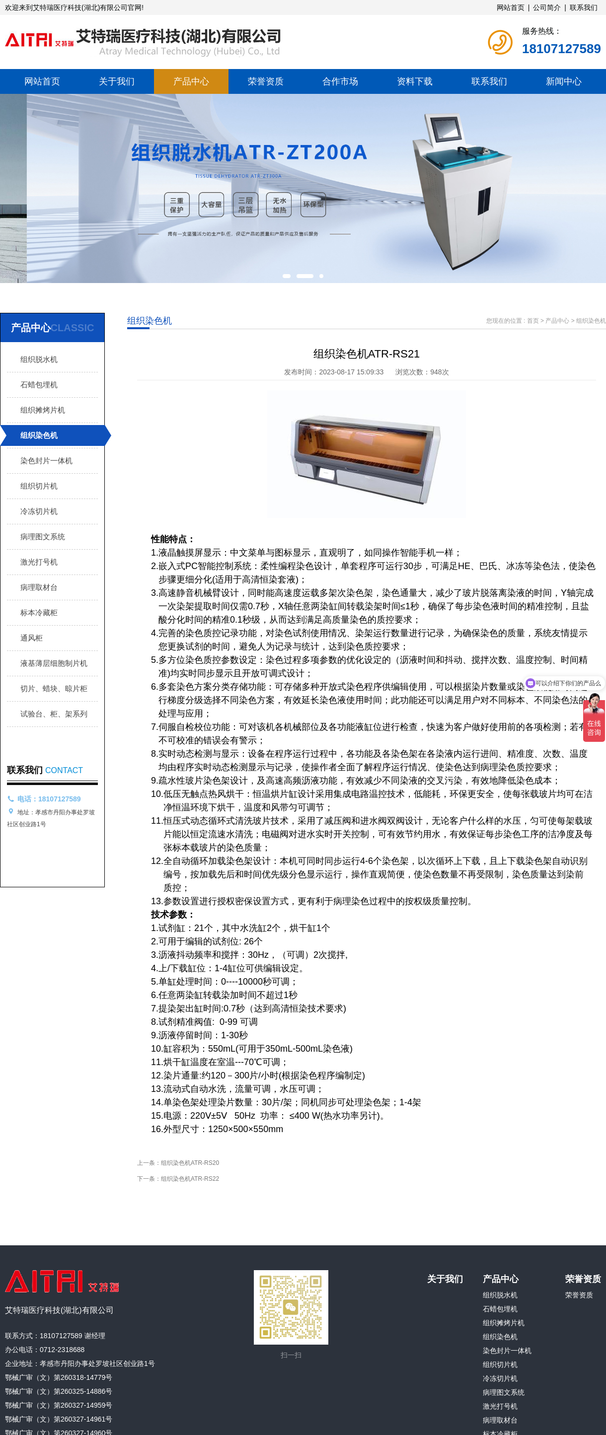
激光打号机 (39, 562)
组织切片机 (39, 486)
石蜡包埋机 (39, 384)
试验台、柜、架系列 (53, 714)
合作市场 (340, 81)
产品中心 (191, 81)
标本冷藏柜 (39, 612)
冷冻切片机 (39, 511)
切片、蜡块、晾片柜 (53, 688)
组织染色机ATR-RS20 (190, 1162)
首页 (533, 320)
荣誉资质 (266, 81)
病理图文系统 (42, 536)
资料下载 (415, 81)
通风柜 (31, 638)
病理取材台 (39, 587)
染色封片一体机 (46, 460)
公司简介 (547, 7)
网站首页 (511, 7)
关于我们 (117, 81)
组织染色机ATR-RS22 (190, 1178)
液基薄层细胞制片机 (53, 663)
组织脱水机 (39, 359)
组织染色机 (39, 435)
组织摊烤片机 (42, 410)
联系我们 (584, 7)
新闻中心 (564, 81)
